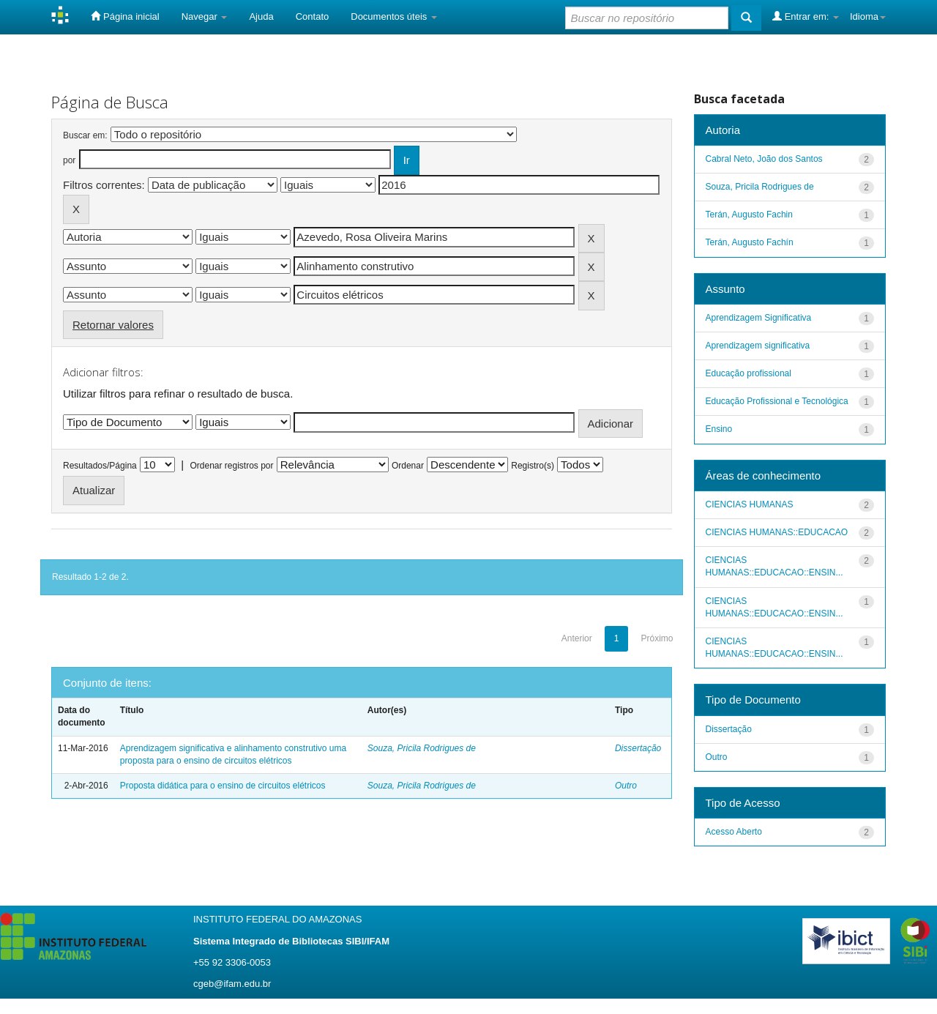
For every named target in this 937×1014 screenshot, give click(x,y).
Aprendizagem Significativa (759, 318)
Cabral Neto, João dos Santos (764, 159)
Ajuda (261, 16)
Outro (626, 785)
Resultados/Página (100, 466)
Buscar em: (85, 135)
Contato (312, 16)
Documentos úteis (394, 16)
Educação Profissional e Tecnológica (777, 401)
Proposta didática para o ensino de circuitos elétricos (223, 785)
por (69, 160)
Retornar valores (113, 324)
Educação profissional (748, 373)
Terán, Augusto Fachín (750, 242)
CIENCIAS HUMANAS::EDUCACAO (777, 532)
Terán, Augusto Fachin (749, 214)
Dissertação (638, 748)
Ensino (719, 429)
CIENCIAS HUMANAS (750, 504)
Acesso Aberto (734, 832)
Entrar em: (805, 16)
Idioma (868, 16)
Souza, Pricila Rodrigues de (421, 748)
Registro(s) (532, 466)
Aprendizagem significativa (758, 345)
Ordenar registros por (231, 466)
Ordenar (408, 466)
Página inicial (125, 16)
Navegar (205, 16)
